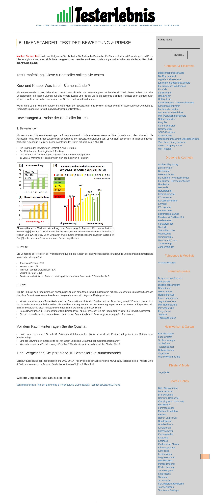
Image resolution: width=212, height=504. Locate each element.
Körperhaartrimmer (168, 200)
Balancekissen (165, 391)
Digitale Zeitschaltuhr (169, 285)
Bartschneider (165, 167)
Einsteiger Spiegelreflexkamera (174, 82)
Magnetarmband (166, 457)
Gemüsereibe (165, 291)
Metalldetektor (165, 460)
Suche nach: (165, 39)
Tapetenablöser (166, 346)
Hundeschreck (165, 424)
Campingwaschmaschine (171, 401)
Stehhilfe (162, 227)
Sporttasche (164, 480)
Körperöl (162, 204)
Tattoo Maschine (166, 230)
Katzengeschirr (166, 434)
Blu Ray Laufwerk (167, 76)
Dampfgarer (164, 281)
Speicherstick (165, 129)
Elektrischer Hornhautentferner (174, 181)
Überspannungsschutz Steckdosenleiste (178, 139)
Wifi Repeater (165, 148)
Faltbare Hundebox (168, 411)
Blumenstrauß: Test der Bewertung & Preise (93, 384)
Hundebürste (164, 421)
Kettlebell (163, 441)
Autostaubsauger (167, 262)
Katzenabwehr (165, 431)
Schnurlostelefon (166, 125)
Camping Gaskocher (168, 398)
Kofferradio (163, 451)
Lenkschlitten (165, 454)
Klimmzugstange (166, 447)
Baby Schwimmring (168, 388)
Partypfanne (164, 311)
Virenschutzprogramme (170, 145)
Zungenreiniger (166, 247)
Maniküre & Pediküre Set (171, 217)
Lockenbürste (165, 210)
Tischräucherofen (167, 318)
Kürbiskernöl (164, 207)
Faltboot (162, 414)
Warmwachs (164, 233)
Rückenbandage (166, 467)
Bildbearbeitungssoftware (171, 73)
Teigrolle (162, 314)
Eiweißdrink (164, 404)
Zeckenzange (165, 243)
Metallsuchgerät (166, 464)
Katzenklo (163, 437)
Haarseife (163, 187)
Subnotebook (165, 135)
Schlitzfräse (164, 343)
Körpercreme (165, 197)
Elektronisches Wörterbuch (172, 86)
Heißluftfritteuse (166, 294)
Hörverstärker (165, 190)
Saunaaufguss (165, 470)
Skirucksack (164, 473)
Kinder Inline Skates (168, 444)
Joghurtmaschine (167, 301)
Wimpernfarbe (165, 237)
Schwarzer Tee (165, 223)
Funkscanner (165, 92)
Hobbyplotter (164, 99)
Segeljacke (164, 372)
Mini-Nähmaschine (167, 304)
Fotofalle (162, 89)
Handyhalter (164, 96)
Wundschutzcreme (167, 240)
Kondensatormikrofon (169, 106)
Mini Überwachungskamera (172, 115)
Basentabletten (166, 174)
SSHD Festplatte (166, 132)
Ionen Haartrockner (168, 298)
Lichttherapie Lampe (168, 214)
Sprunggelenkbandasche (171, 483)
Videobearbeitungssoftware (172, 142)
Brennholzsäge (166, 333)
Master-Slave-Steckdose (171, 112)
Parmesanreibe (166, 308)
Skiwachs (163, 477)
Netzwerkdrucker (167, 119)
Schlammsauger (166, 340)
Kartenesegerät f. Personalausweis (176, 102)
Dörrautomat (164, 288)
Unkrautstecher (166, 350)
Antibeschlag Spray (168, 164)
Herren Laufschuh (167, 417)
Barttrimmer (164, 171)
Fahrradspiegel (166, 408)
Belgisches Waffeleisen (170, 278)
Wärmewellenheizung (169, 356)
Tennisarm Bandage (168, 490)
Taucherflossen (166, 487)
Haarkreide (163, 184)
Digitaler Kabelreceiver (170, 79)
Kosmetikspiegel (166, 194)
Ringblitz (162, 122)
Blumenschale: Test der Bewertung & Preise (42, 384)
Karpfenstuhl (164, 427)
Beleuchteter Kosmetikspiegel (173, 177)
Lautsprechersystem (168, 109)
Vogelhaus (163, 353)
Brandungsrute (165, 394)
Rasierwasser (165, 220)
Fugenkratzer (165, 337)
